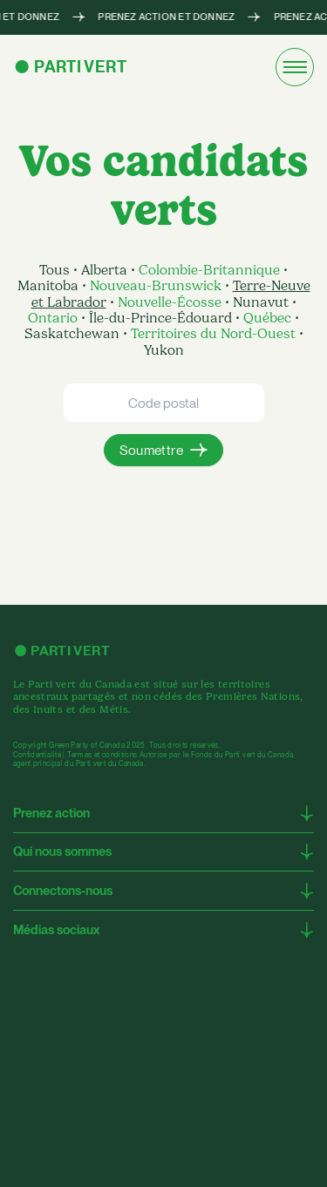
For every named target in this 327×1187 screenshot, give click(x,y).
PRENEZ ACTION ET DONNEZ (166, 18)
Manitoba (49, 286)
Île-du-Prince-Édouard (160, 318)
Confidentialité (37, 754)
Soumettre (151, 450)
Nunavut (261, 302)
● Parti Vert (69, 67)
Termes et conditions (102, 754)
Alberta (106, 270)
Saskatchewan (73, 334)
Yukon (164, 350)
